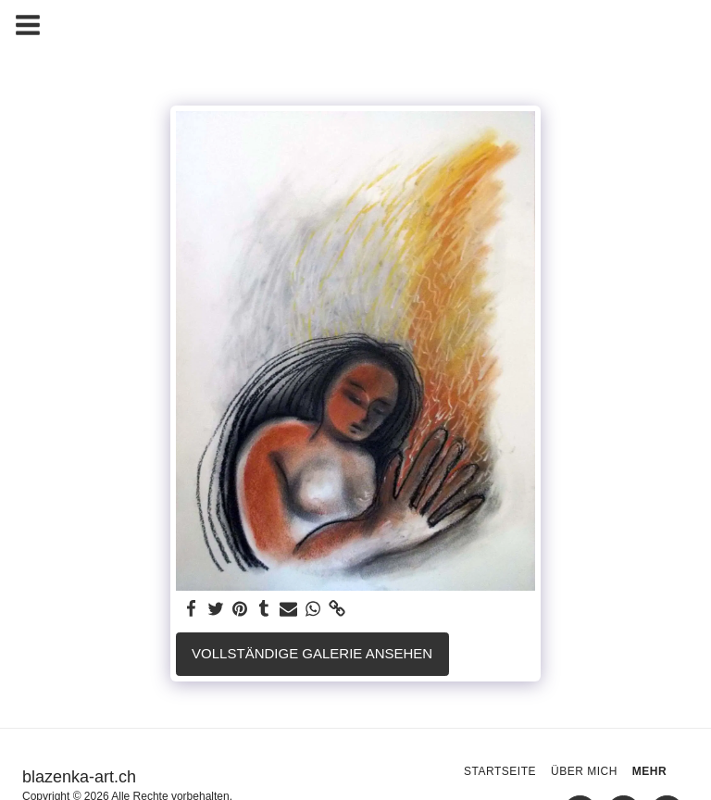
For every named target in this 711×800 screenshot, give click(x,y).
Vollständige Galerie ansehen (312, 653)
